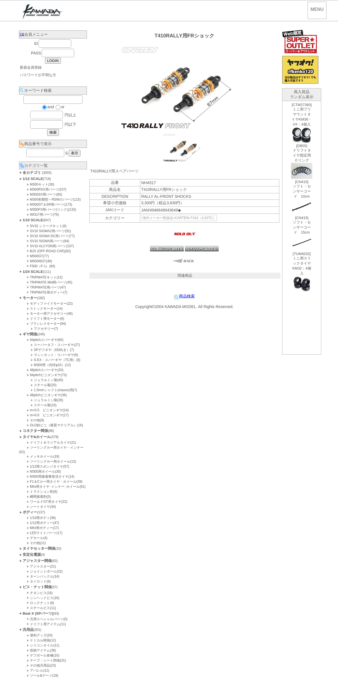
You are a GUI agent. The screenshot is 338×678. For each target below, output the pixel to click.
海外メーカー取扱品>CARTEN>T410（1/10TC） (179, 218)
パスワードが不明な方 (38, 75)
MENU (316, 9)
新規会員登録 (31, 67)
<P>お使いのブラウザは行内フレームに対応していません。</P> (302, 227)
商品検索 (184, 296)
